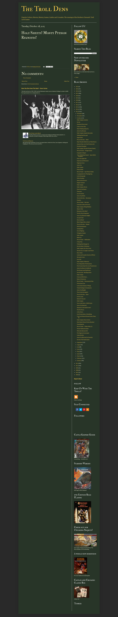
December (79, 113)
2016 (77, 104)
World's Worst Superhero (83, 213)
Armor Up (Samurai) (82, 305)
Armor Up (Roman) (81, 130)
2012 (77, 363)
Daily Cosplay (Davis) (82, 187)
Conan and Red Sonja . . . (82, 277)
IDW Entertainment (81, 226)
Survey (78, 122)
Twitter (80, 409)
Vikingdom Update (81, 233)
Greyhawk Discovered (82, 124)
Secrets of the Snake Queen (83, 339)
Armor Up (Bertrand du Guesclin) (85, 337)
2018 (77, 100)
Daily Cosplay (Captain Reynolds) (85, 133)
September (79, 342)
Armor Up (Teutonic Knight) (83, 215)
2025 (77, 86)
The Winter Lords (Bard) (35, 133)
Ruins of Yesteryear (81, 279)
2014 (77, 109)
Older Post (66, 81)
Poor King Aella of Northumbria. (84, 263)
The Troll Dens (44, 9)
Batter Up (79, 237)
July (78, 347)
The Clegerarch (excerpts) (83, 333)
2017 (77, 102)
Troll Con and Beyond (28, 141)
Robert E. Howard (81, 298)
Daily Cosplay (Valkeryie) (83, 261)
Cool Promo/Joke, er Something (84, 314)
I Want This (79, 241)
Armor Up (79, 165)
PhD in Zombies (80, 178)
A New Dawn (80, 312)
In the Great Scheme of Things (84, 285)
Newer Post (24, 81)
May (78, 351)
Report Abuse (78, 379)
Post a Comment (27, 78)
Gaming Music (80, 228)
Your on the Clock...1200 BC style (84, 303)
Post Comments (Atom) (33, 84)
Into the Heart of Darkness (83, 246)
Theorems (79, 191)
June (78, 349)
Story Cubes (79, 252)
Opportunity (80, 137)
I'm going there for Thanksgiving (84, 173)
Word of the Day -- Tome (82, 294)
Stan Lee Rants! (80, 220)
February (79, 358)
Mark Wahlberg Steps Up (82, 128)
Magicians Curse (80, 163)
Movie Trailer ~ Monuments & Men (85, 281)
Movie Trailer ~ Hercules (83, 202)
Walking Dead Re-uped (82, 135)
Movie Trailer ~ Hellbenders (83, 239)
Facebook (77, 409)
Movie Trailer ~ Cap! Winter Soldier (85, 171)
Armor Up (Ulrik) (81, 195)
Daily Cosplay (80, 167)
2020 (77, 95)
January (79, 360)
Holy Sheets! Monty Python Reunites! (85, 322)
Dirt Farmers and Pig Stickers (84, 270)
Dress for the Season (81, 189)
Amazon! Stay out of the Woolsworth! (86, 144)
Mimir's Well (80, 209)
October (79, 118)
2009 (77, 368)
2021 (77, 93)
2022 (77, 91)
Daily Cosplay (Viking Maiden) (84, 206)
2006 (77, 374)
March (78, 356)
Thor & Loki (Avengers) (82, 292)
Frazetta (79, 200)
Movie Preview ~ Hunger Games (84, 150)
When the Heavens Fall (82, 330)
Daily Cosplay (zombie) (82, 120)
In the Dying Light (81, 176)
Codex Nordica (80, 335)
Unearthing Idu (80, 324)
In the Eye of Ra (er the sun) (83, 204)
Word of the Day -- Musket (83, 224)
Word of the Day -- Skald (82, 139)
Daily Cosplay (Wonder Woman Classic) (86, 148)
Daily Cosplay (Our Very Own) (84, 248)
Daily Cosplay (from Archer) (83, 319)
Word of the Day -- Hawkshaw (84, 198)
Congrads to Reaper (81, 152)
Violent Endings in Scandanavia (84, 287)
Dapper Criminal (81, 182)
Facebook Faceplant (81, 146)
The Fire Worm (80, 309)
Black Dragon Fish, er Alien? (83, 222)
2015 (77, 107)
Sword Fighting (80, 230)
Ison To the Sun (80, 193)
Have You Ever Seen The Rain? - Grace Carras (34, 88)
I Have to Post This (81, 126)
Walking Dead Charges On (83, 244)
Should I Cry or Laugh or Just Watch (85, 250)
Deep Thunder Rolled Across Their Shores (86, 141)
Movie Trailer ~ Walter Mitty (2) (84, 326)
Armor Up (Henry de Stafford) (84, 268)
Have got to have (81, 257)
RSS (87, 409)
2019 (77, 98)
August (79, 344)
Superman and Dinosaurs (83, 160)
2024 (77, 88)
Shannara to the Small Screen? (84, 307)
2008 (77, 370)
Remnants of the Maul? (82, 211)
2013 (77, 111)
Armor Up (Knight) (81, 290)
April (78, 353)
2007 (77, 372)
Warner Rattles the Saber (83, 328)
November (79, 115)
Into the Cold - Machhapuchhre (84, 272)
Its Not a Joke (80, 296)
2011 (77, 365)
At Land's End (80, 217)
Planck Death (80, 169)
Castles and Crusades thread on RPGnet (86, 255)
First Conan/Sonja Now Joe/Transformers (87, 266)
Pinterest (84, 409)
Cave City (79, 259)
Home (45, 81)
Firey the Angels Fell (81, 158)
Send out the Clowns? (82, 180)
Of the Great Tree (81, 283)
